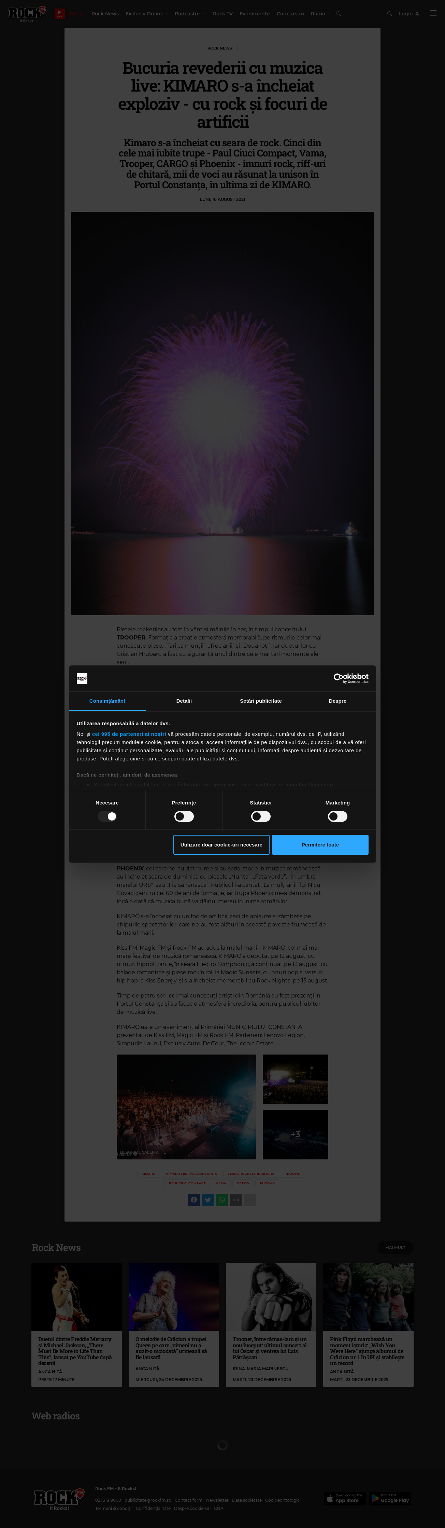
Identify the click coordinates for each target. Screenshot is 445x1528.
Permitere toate (320, 845)
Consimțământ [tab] (107, 701)
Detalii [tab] (184, 701)
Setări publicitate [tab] (261, 701)
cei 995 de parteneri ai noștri (129, 734)
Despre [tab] (337, 701)
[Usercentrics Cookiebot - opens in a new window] (339, 678)
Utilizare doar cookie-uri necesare (221, 845)
